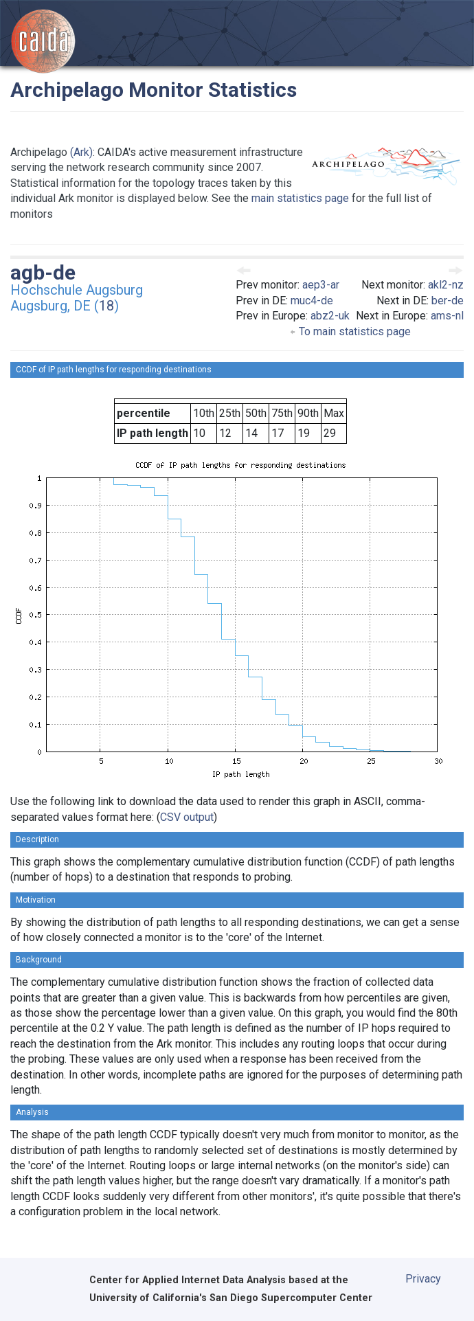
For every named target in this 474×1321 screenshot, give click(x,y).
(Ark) (81, 152)
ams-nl (447, 315)
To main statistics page (350, 331)
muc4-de (312, 300)
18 (106, 305)
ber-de (447, 300)
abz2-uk (330, 315)
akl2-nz (446, 284)
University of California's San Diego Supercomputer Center (230, 1298)
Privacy (423, 1278)
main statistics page (300, 198)
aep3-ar (320, 284)
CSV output (187, 817)
